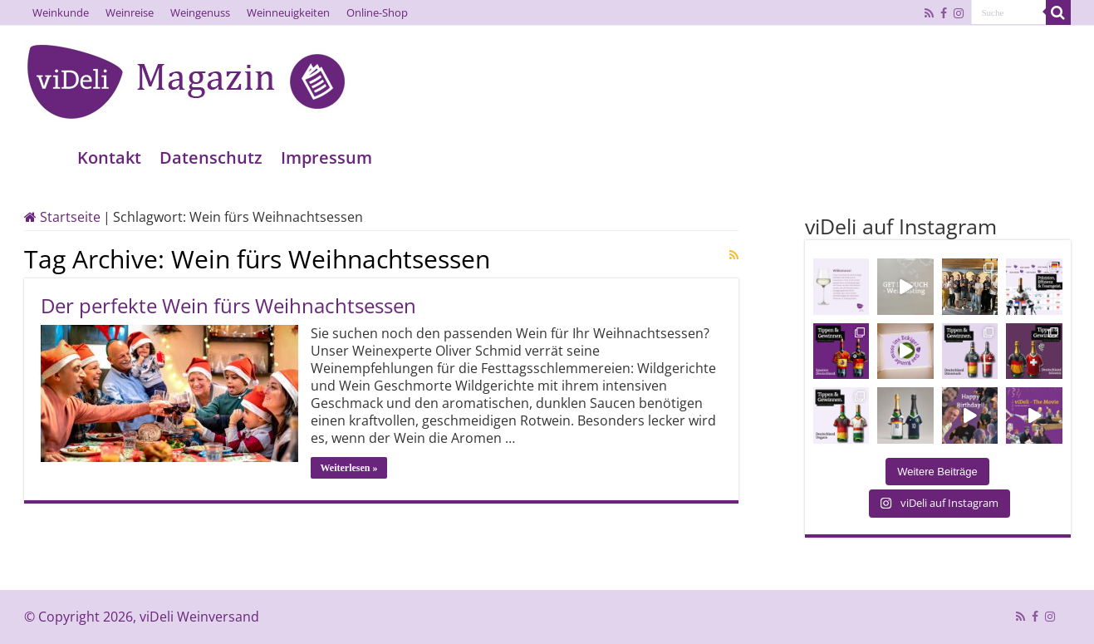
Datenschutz (210, 157)
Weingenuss (200, 12)
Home (45, 157)
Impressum (326, 157)
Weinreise (129, 12)
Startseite (62, 217)
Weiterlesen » (349, 468)
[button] (36, 607)
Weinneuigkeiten (288, 12)
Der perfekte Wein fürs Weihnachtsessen (228, 305)
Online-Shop (377, 12)
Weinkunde (60, 12)
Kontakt (109, 157)
